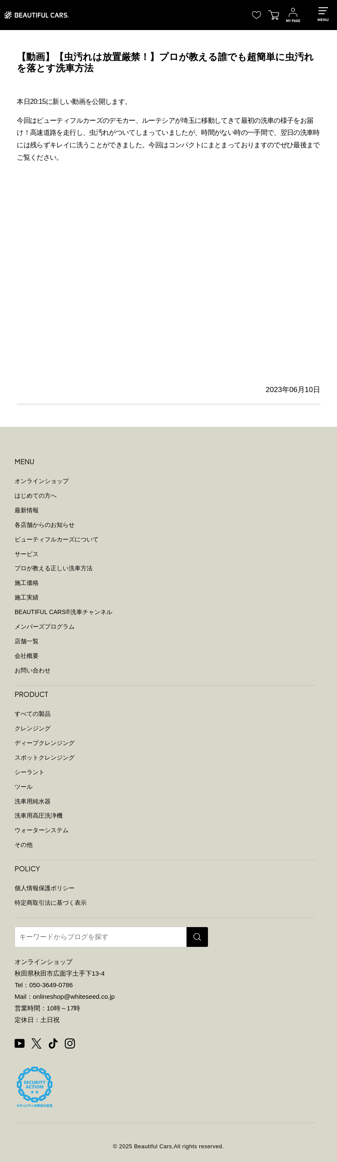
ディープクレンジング (45, 742)
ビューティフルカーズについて (57, 539)
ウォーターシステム (42, 830)
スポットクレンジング (45, 757)
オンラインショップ (42, 481)
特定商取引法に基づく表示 (51, 902)
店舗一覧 (27, 641)
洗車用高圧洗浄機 (39, 815)
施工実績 (27, 597)
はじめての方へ (36, 495)
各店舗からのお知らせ (45, 524)
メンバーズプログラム (45, 626)
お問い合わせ (33, 670)
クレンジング (33, 728)
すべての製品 (33, 713)
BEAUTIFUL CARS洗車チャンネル (63, 611)
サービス (27, 554)
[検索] (197, 937)
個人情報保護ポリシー (45, 888)
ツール (24, 786)
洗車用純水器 (33, 801)
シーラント (30, 772)
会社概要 (27, 655)
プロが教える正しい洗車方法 (54, 568)
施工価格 (27, 582)
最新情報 (27, 510)
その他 (24, 844)
